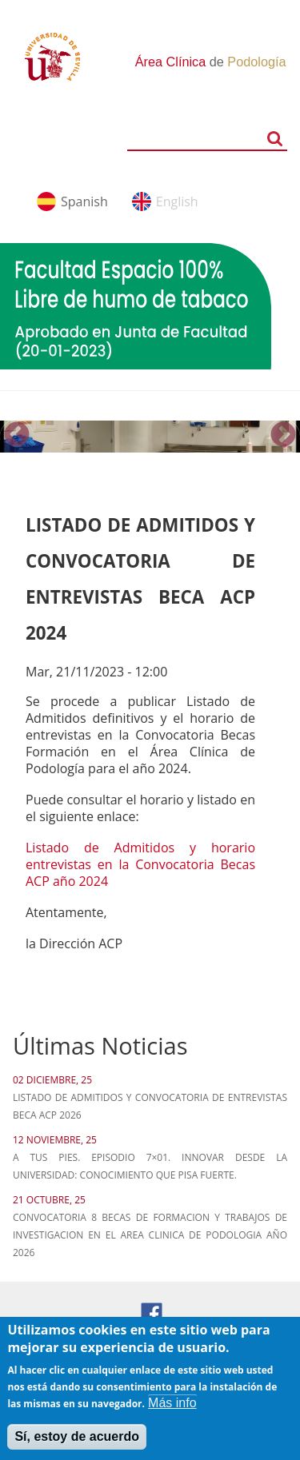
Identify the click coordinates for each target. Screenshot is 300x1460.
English (177, 201)
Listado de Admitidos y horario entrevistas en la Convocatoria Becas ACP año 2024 (140, 864)
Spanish (84, 201)
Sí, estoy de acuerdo (76, 1445)
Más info (172, 1411)
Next (283, 436)
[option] (150, 437)
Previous (17, 436)
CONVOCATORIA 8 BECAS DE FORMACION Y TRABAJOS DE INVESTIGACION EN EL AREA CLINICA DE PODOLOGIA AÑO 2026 (150, 1235)
